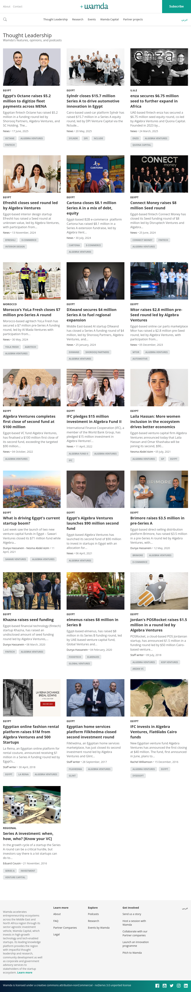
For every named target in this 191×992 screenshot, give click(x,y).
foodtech (75, 657)
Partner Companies (65, 927)
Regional (9, 828)
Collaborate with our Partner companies (135, 933)
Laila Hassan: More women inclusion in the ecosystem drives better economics (155, 421)
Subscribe (176, 6)
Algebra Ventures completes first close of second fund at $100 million (29, 421)
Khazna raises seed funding (28, 619)
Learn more (24, 972)
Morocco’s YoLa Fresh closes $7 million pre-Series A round (31, 312)
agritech (30, 347)
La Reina (23, 774)
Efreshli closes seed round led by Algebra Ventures (30, 205)
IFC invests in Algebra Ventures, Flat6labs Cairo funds (153, 732)
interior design (15, 246)
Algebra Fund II (78, 453)
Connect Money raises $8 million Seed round (153, 205)
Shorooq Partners (97, 352)
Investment (28, 870)
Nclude (98, 138)
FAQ (55, 921)
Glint (72, 775)
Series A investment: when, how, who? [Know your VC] (28, 836)
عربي (184, 19)
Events (92, 19)
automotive (140, 358)
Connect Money (142, 240)
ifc (70, 460)
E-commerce (29, 240)
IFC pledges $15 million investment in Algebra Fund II (94, 419)
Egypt (7, 90)
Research (77, 19)
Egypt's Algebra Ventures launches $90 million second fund (93, 523)
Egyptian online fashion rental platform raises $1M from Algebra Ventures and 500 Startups (31, 734)
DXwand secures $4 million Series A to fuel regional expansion (91, 315)
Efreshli (10, 240)
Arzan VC (138, 668)
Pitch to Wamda (132, 952)
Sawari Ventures (15, 559)
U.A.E (133, 90)
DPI (86, 138)
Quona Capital (142, 145)
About (6, 6)
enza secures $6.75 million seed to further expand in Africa (154, 101)
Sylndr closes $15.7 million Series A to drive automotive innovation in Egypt (93, 101)
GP (162, 458)
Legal (56, 934)
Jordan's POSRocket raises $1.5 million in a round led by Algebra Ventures (158, 625)
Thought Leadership (55, 19)
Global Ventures (79, 663)
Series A (10, 870)
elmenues (93, 657)
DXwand (74, 352)
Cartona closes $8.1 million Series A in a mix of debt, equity (91, 208)
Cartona (74, 245)
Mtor (136, 352)
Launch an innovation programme (136, 944)
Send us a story (132, 914)
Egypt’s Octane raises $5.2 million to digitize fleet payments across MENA (27, 101)
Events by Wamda (99, 927)
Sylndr (73, 138)
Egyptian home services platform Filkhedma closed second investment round (91, 732)
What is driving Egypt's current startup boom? (31, 520)
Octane (9, 138)
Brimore (138, 555)
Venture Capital (15, 877)
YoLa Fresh (12, 347)
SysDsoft (138, 775)
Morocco (10, 304)
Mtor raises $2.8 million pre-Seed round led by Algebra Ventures (156, 315)
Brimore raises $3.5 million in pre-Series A (157, 520)
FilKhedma (75, 769)
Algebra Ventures (32, 138)
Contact (17, 6)
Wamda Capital (109, 19)
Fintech (10, 145)
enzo (136, 138)
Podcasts (93, 914)
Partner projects (133, 19)
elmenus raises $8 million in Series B (92, 622)
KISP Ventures (169, 662)
